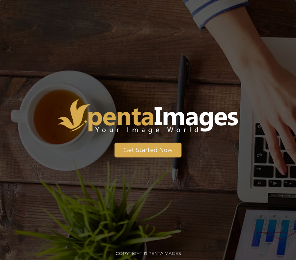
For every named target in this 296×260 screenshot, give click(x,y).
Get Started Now (148, 150)
